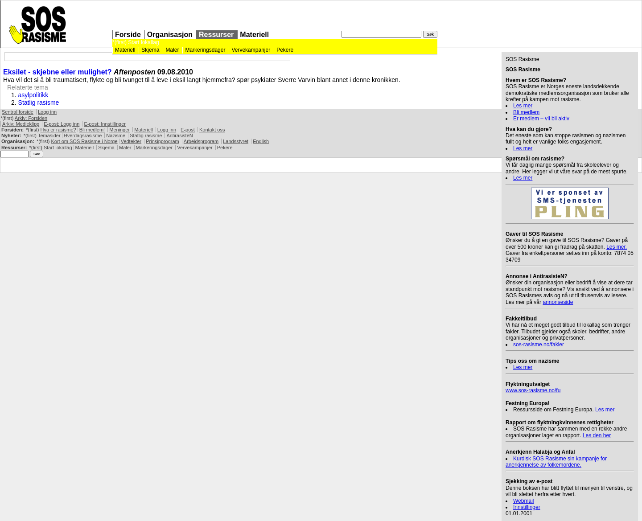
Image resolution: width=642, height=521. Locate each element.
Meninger (119, 129)
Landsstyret (235, 141)
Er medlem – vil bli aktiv (541, 118)
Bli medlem (526, 112)
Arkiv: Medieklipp (20, 124)
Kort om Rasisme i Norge (84, 141)
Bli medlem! (92, 129)
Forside (128, 34)
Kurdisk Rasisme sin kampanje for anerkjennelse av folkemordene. (556, 461)
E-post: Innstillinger (105, 124)
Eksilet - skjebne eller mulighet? (57, 72)
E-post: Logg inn (61, 124)
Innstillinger (526, 507)
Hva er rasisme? (58, 129)
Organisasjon (170, 34)
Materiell (254, 34)
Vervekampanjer (250, 50)
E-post (188, 129)
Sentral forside (17, 112)
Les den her (597, 435)
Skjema (150, 50)
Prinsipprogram (162, 141)
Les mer (522, 106)
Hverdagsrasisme (83, 135)
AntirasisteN (179, 135)
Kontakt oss (212, 129)
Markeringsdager (205, 50)
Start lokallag (143, 42)
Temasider (49, 135)
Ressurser (216, 34)
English (261, 141)
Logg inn (47, 112)
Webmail (523, 501)
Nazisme (115, 135)
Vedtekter (131, 141)
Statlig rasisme (38, 102)
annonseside (558, 302)
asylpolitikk (33, 94)
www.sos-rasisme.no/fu (533, 390)
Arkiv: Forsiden (31, 118)
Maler (172, 50)
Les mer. (616, 247)
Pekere (284, 50)
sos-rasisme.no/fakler (538, 344)
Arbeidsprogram (201, 141)
